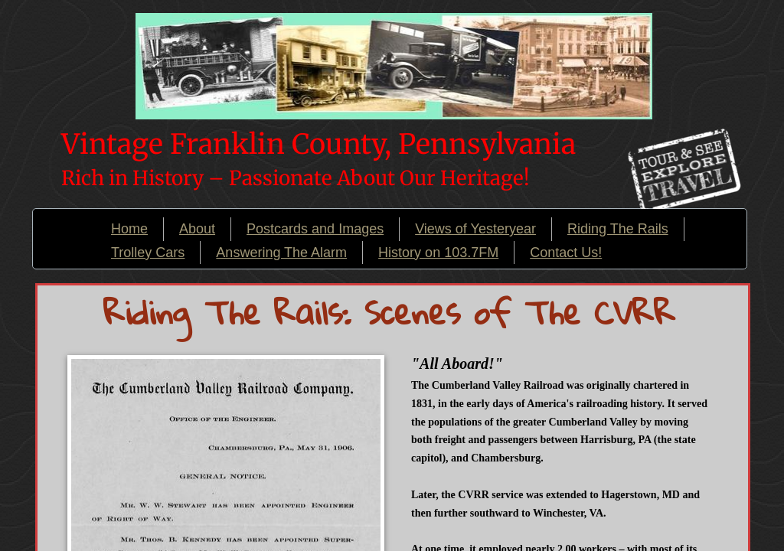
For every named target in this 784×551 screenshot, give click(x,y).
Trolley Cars (148, 252)
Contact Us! (566, 252)
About (197, 228)
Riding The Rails (617, 228)
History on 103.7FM (438, 252)
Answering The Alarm (281, 252)
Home (129, 228)
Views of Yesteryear (475, 228)
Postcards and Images (315, 228)
